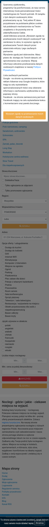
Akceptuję (40, 523)
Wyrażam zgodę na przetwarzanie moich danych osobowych (24, 115)
